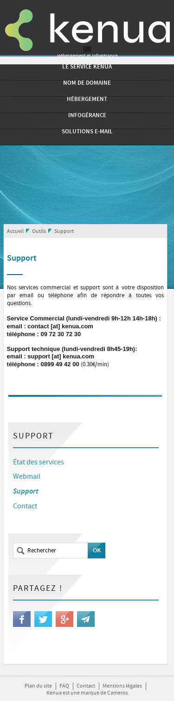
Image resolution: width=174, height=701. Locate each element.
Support (64, 231)
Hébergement (87, 99)
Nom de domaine (87, 83)
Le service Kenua (87, 67)
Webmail (26, 477)
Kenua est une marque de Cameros (87, 693)
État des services (38, 462)
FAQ (64, 686)
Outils (39, 231)
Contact (25, 506)
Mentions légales (122, 686)
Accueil (15, 231)
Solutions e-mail (87, 131)
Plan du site (38, 686)
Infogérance (87, 115)
